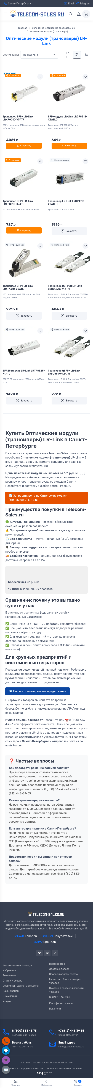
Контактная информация (18, 965)
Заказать (69, 230)
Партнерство (57, 963)
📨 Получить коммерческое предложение (37, 691)
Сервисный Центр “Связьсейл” (21, 985)
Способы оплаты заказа (63, 974)
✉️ (6, 1070)
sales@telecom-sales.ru (71, 1046)
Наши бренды (11, 991)
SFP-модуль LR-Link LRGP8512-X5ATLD (67, 118)
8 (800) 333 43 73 (24, 1030)
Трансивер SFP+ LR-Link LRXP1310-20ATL (18, 288)
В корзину (24, 145)
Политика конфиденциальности (25, 1068)
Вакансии (55, 1008)
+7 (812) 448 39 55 (71, 1030)
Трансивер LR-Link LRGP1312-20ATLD (66, 203)
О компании (10, 996)
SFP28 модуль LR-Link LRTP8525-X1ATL (24, 372)
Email (69, 3)
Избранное (9, 970)
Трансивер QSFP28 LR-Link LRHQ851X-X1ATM (65, 288)
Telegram (83, 3)
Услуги (7, 1001)
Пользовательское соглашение (64, 1068)
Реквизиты (9, 975)
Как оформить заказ (61, 1003)
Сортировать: (11, 54)
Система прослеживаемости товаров (66, 990)
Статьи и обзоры (13, 980)
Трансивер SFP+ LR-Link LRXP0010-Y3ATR (18, 118)
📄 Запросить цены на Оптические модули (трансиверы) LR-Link (38, 498)
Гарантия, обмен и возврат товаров (65, 981)
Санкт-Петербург (16, 3)
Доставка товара (59, 969)
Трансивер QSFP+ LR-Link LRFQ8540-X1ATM (64, 372)
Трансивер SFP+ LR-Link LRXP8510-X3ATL (18, 203)
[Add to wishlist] (40, 77)
